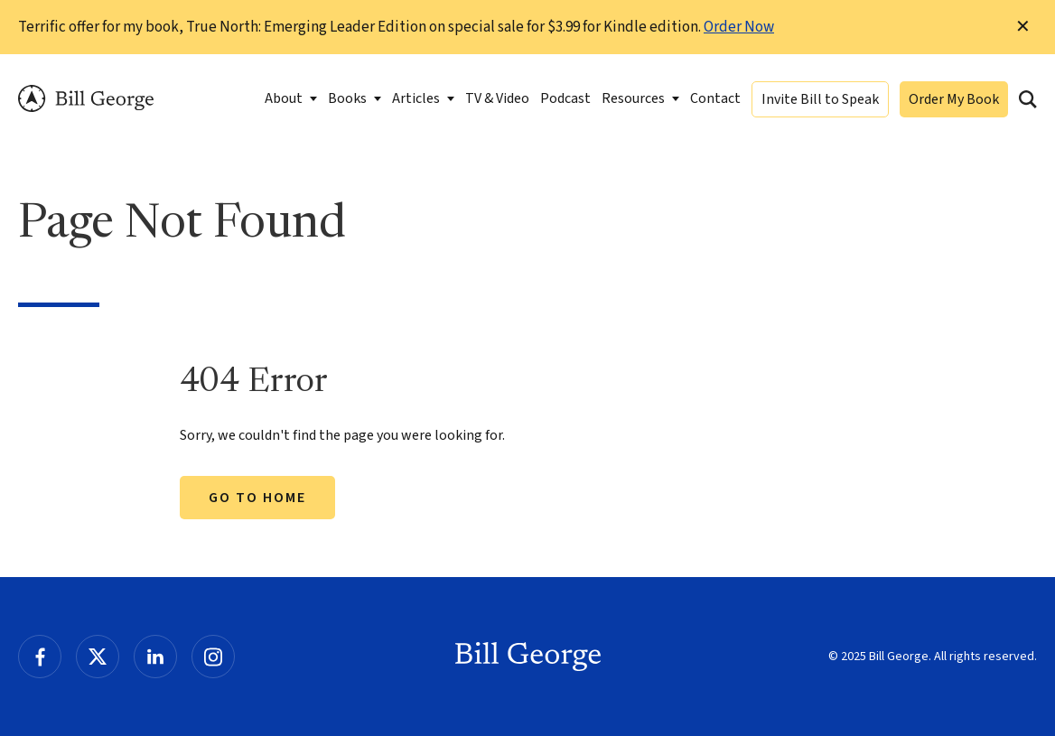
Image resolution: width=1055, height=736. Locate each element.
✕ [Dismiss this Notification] (1023, 27)
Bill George (86, 99)
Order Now (739, 27)
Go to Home (257, 498)
